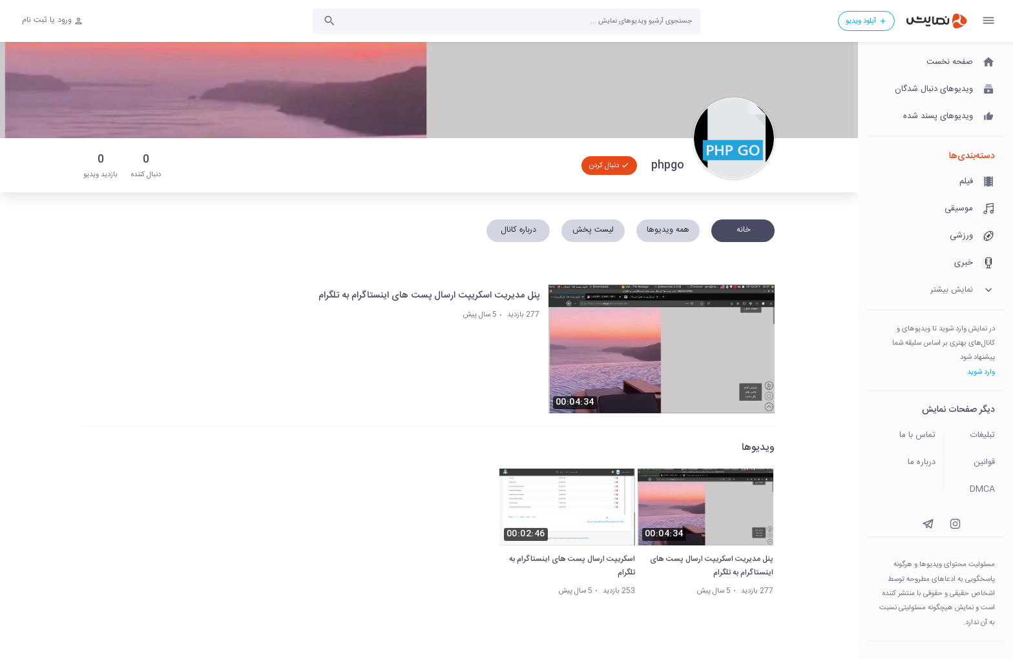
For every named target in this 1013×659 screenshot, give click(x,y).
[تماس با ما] (902, 435)
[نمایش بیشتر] (935, 290)
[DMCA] (978, 489)
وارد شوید (981, 372)
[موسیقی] (935, 209)
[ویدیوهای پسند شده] (935, 116)
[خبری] (935, 263)
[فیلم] (935, 182)
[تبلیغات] (978, 435)
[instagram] (955, 524)
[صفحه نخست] (935, 62)
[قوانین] (978, 462)
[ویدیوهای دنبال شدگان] (935, 89)
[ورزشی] (935, 236)
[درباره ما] (902, 462)
